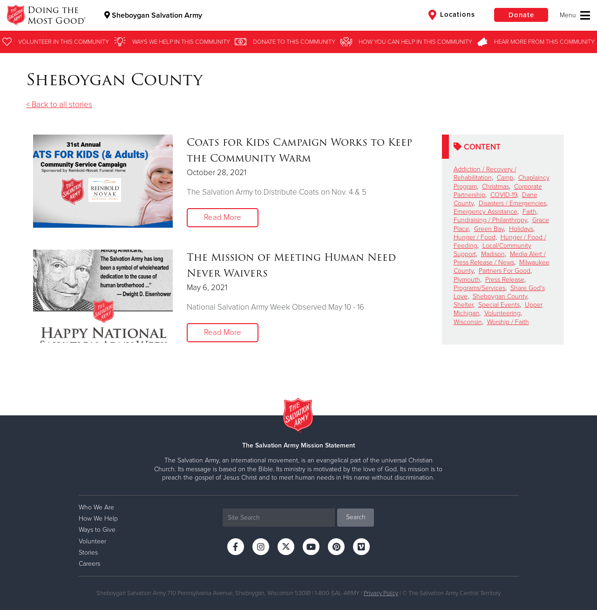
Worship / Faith (508, 322)
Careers (89, 564)
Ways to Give (97, 530)
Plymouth (467, 280)
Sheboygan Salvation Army (154, 15)
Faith (529, 212)
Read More (222, 218)
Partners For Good (504, 271)
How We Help (98, 518)
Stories (88, 552)
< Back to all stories (59, 104)
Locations (450, 15)
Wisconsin (468, 322)
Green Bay (489, 229)
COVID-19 (503, 195)
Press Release (504, 280)
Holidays (521, 229)
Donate (520, 15)
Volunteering (502, 313)
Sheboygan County (500, 296)
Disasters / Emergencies (512, 203)
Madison (493, 254)
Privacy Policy (381, 593)
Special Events (499, 305)
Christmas (495, 186)
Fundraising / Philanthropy (490, 220)
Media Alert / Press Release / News (500, 258)
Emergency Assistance (485, 212)
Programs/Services (479, 288)
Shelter (463, 305)
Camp (505, 178)
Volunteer (92, 541)
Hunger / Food (474, 237)
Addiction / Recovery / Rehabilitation (485, 173)
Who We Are (96, 507)
